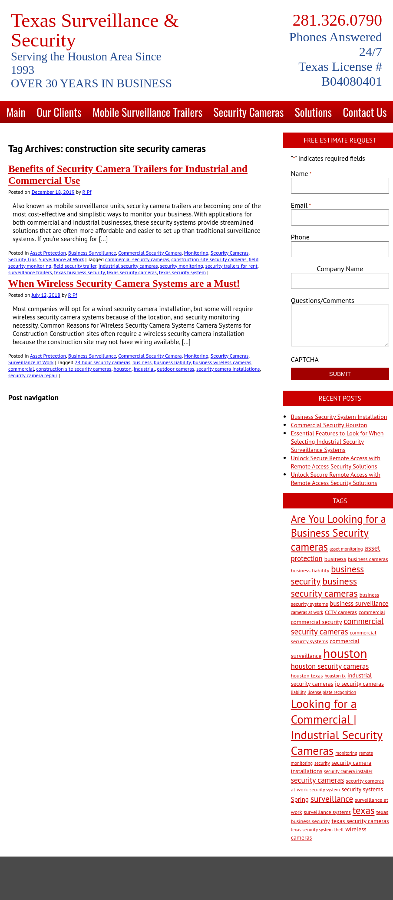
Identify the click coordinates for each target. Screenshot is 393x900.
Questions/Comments (322, 300)
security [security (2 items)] (322, 763)
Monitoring (196, 252)
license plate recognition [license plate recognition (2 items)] (331, 692)
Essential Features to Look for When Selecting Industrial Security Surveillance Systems (337, 441)
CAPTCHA (305, 359)
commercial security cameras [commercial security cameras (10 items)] (337, 626)
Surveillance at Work (61, 259)
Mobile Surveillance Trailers (147, 112)
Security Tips (22, 259)
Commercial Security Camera (150, 252)
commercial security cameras (137, 259)
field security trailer (74, 265)
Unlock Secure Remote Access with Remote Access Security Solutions (335, 462)
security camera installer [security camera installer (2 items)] (348, 771)
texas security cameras (132, 272)
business (142, 362)
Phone (300, 236)
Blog (196, 134)
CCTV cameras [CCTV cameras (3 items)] (341, 611)
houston (122, 368)
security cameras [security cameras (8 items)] (317, 780)
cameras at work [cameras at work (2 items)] (307, 612)
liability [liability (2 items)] (298, 692)
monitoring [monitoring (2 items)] (346, 753)
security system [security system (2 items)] (325, 790)
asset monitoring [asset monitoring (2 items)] (346, 549)
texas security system (182, 272)
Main (16, 112)
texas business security (79, 272)
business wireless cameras (222, 362)
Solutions (313, 112)
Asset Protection (48, 252)
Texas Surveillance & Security (95, 30)
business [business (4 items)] (335, 559)
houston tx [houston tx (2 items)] (335, 676)
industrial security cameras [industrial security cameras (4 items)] (331, 679)
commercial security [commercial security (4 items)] (316, 622)
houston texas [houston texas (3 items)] (307, 675)
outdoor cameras (175, 368)
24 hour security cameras (102, 362)
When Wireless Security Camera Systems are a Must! (124, 283)
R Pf (86, 192)
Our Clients (58, 112)
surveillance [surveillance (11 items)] (331, 798)
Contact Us (364, 112)
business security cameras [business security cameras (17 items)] (324, 587)
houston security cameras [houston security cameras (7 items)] (330, 666)
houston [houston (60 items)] (345, 653)
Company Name (340, 268)
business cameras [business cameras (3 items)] (368, 558)
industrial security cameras (128, 265)
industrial (144, 368)
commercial (21, 368)
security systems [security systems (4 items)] (362, 789)
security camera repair (32, 375)
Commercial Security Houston (329, 425)
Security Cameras (248, 112)
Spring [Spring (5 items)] (300, 799)
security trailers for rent (231, 265)
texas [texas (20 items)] (364, 810)
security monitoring (181, 265)
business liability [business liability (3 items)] (310, 570)
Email (301, 205)
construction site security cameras (208, 259)
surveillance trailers (30, 272)
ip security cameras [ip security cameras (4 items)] (359, 683)
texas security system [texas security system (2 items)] (312, 830)
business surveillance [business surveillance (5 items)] (359, 603)
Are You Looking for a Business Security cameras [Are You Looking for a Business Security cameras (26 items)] (338, 533)
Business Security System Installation (339, 417)
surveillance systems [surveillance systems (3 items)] (327, 811)
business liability (172, 362)
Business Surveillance (92, 252)
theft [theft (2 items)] (339, 830)
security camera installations (228, 368)
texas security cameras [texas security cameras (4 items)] (360, 821)
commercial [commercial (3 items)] (372, 611)
